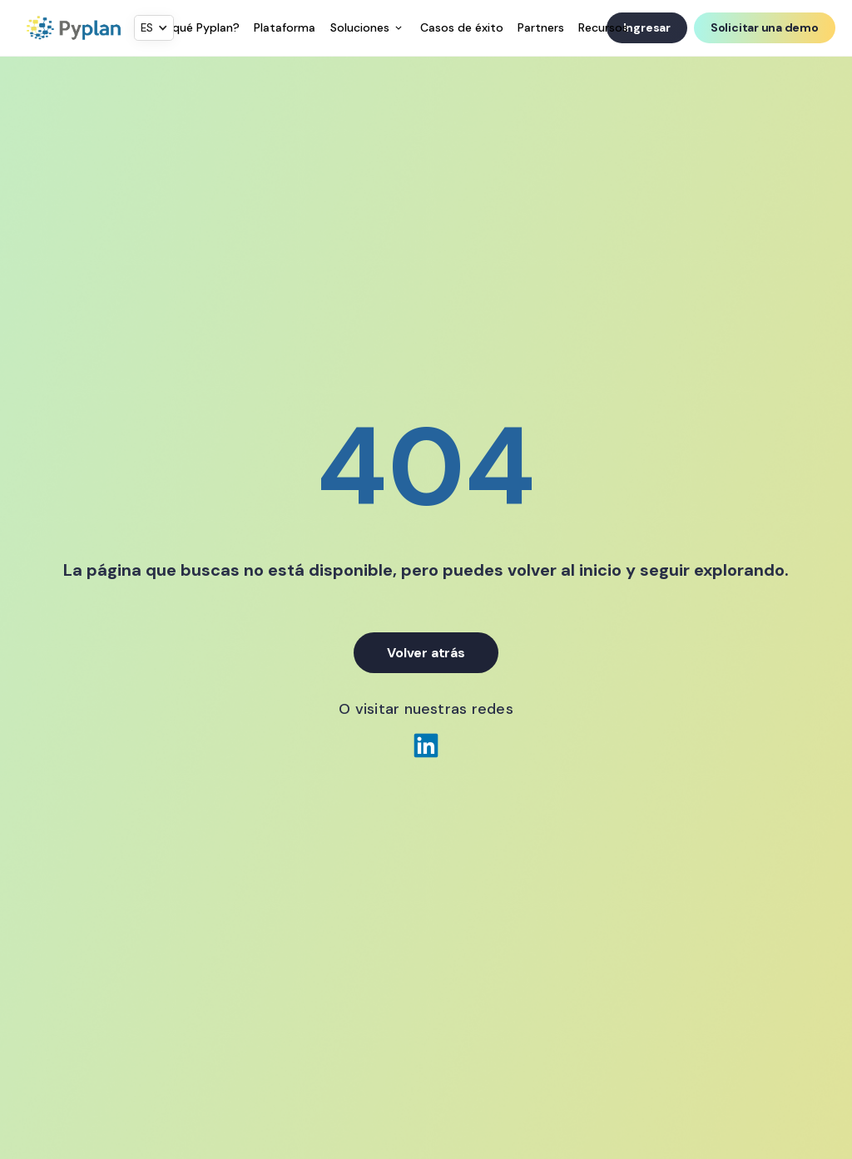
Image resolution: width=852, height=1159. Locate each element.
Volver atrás (425, 652)
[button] (154, 28)
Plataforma (284, 27)
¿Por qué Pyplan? (192, 27)
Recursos (603, 27)
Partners (541, 27)
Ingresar (647, 27)
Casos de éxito (461, 27)
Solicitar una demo (765, 27)
